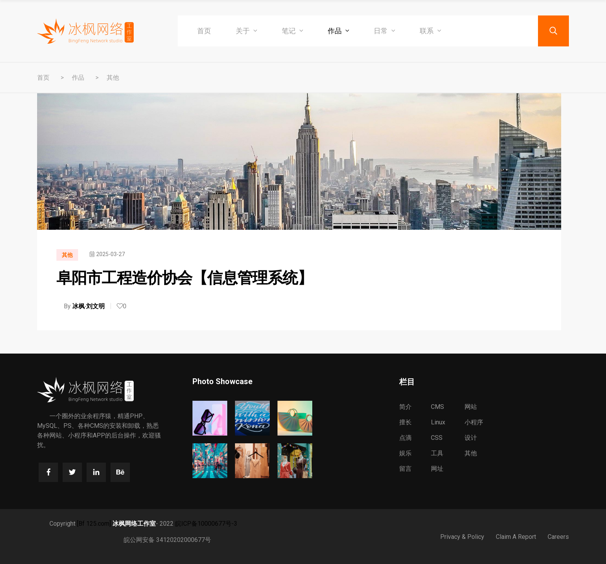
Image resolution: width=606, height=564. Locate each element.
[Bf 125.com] (94, 523)
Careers (558, 536)
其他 (113, 77)
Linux (438, 422)
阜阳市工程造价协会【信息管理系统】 (184, 278)
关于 (246, 31)
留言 (405, 468)
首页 (204, 31)
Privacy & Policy (462, 536)
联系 (430, 31)
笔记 (292, 31)
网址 (437, 468)
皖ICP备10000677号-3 (206, 523)
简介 (405, 406)
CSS (437, 437)
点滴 (405, 437)
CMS (437, 406)
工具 (437, 453)
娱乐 (405, 453)
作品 (338, 31)
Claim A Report (516, 536)
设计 (471, 437)
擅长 (405, 422)
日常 (384, 31)
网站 (471, 406)
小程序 (474, 422)
